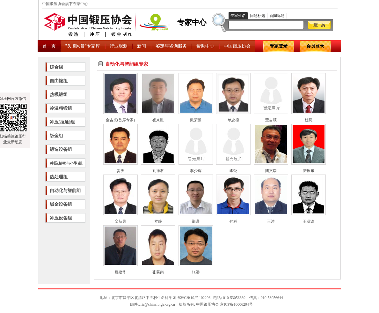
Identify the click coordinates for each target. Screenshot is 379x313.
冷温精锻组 (61, 108)
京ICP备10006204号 (236, 304)
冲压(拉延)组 (62, 122)
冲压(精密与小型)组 (66, 163)
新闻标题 (277, 15)
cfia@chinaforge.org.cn (157, 304)
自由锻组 (59, 80)
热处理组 (59, 177)
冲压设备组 (61, 218)
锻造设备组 (61, 149)
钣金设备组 (61, 204)
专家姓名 (238, 15)
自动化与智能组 (65, 190)
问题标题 (257, 15)
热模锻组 (59, 94)
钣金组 (56, 135)
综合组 (56, 67)
